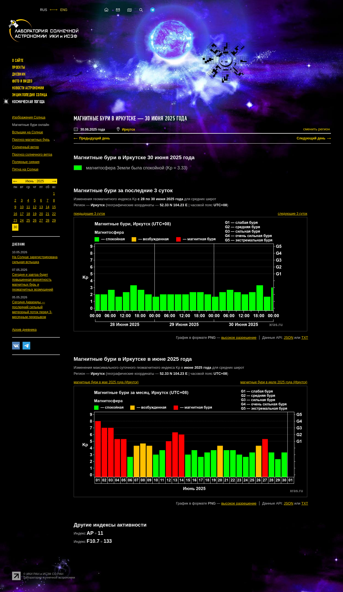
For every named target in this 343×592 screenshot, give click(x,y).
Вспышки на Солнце (27, 132)
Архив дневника (24, 330)
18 (28, 214)
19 (34, 214)
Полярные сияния (26, 162)
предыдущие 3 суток (89, 214)
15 (54, 207)
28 (47, 220)
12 (34, 207)
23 (15, 220)
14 (47, 207)
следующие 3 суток (292, 214)
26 (34, 220)
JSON (288, 337)
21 (47, 214)
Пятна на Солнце (25, 169)
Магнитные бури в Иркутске (105, 118)
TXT (304, 337)
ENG (63, 10)
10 (21, 207)
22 (54, 214)
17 (21, 214)
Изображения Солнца (28, 117)
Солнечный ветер (25, 147)
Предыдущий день (94, 138)
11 (28, 207)
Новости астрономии (28, 88)
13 (41, 207)
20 (41, 214)
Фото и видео (22, 81)
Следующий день (311, 138)
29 (54, 220)
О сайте (17, 60)
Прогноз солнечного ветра (32, 154)
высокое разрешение (238, 337)
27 (41, 220)
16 (15, 214)
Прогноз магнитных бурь (30, 140)
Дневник (19, 74)
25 (28, 220)
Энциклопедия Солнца (29, 94)
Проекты (18, 67)
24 (21, 220)
